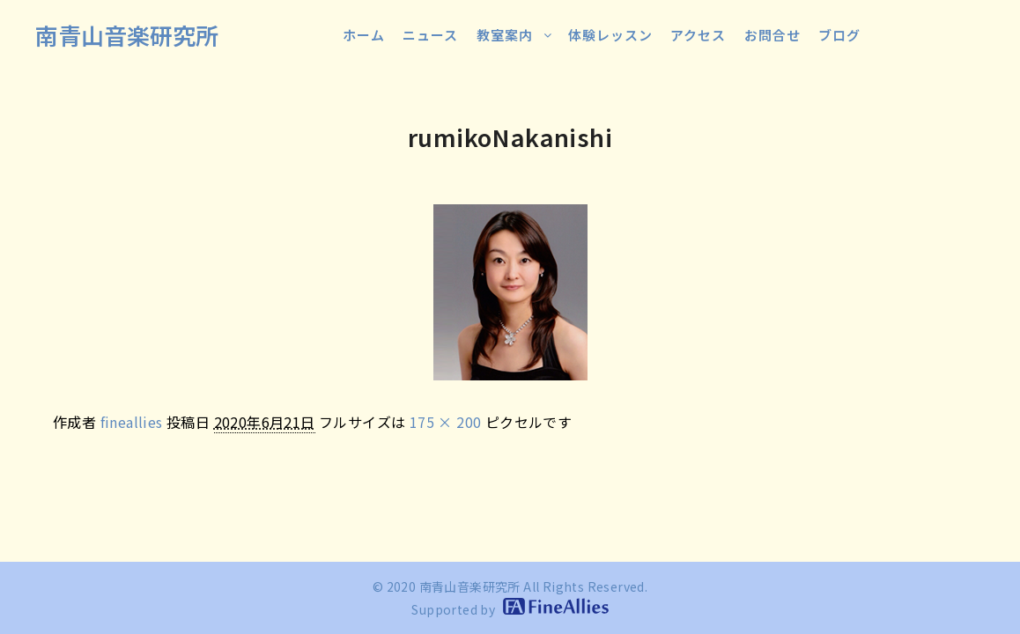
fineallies (131, 421)
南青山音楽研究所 (126, 34)
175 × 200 (446, 421)
